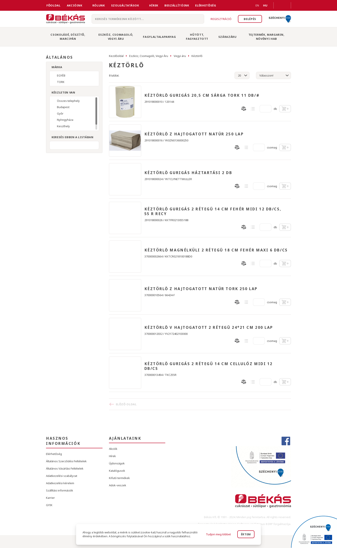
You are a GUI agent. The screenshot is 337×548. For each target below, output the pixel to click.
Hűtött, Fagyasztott (197, 37)
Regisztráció (221, 19)
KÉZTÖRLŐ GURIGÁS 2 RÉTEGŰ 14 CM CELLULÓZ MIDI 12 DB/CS (208, 366)
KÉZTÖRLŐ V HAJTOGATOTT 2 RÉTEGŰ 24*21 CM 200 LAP (208, 327)
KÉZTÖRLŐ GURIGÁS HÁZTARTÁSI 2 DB (188, 172)
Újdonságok (117, 463)
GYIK (49, 505)
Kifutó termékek (119, 478)
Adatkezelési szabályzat (61, 476)
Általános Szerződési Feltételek (66, 461)
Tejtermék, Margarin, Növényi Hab (266, 37)
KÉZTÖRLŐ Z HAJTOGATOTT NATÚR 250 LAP (194, 134)
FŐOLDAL (53, 5)
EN (252, 5)
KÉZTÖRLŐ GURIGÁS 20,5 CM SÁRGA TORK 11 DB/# (202, 95)
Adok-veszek (117, 485)
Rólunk (98, 5)
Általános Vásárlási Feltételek (64, 468)
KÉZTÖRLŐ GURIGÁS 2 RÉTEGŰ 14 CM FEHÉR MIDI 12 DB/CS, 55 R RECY (213, 211)
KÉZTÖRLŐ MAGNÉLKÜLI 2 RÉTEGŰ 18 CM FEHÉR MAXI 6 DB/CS (216, 250)
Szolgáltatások (125, 5)
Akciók (113, 449)
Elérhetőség (205, 5)
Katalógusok (117, 471)
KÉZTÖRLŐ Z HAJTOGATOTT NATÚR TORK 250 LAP (201, 288)
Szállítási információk (59, 490)
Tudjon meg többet (218, 534)
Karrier (50, 498)
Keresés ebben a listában (72, 137)
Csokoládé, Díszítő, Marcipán (68, 37)
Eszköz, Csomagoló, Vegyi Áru (115, 37)
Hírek (153, 5)
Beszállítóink (176, 5)
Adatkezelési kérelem (60, 483)
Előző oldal (126, 404)
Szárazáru (227, 37)
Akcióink (74, 5)
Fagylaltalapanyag (159, 37)
